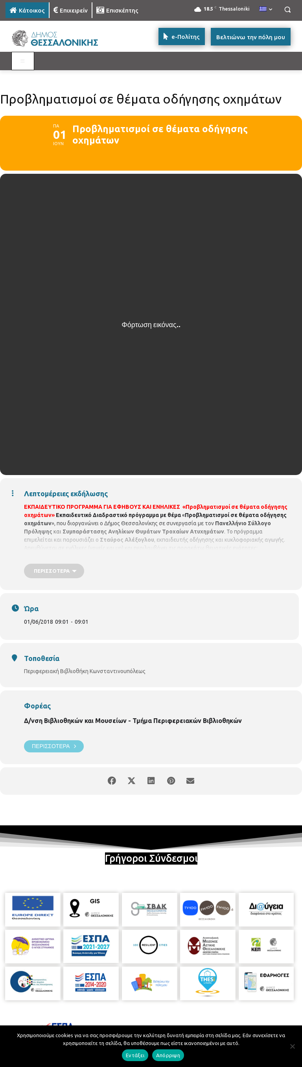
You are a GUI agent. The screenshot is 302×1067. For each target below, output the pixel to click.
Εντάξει (135, 1055)
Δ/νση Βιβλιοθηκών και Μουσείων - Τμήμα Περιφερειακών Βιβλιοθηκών (133, 720)
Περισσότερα (54, 746)
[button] (287, 9)
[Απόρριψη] (292, 1046)
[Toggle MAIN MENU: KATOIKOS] (22, 61)
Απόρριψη (168, 1055)
